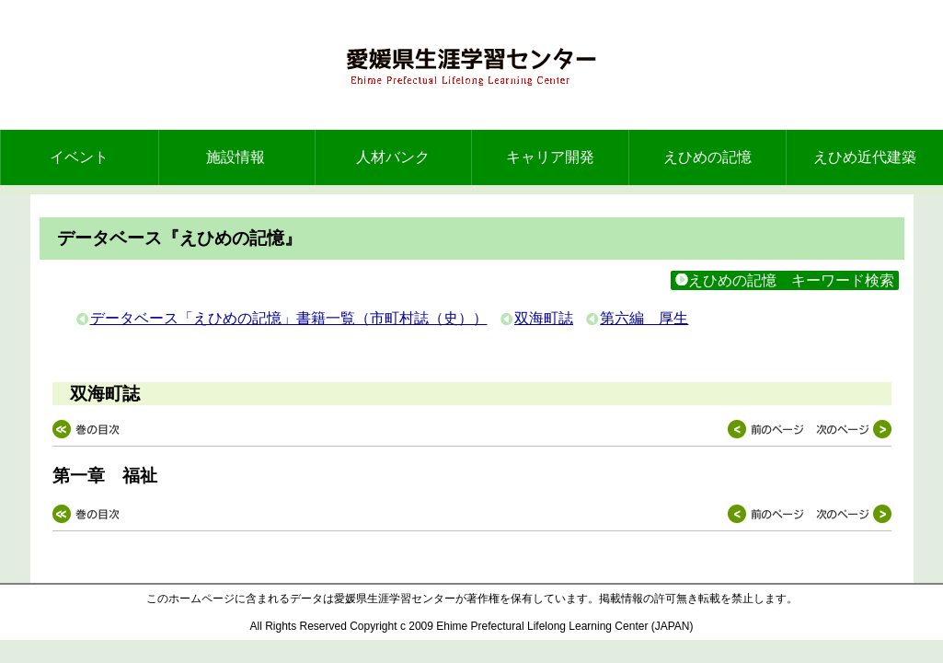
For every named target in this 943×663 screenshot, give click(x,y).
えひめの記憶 (707, 157)
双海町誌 (543, 318)
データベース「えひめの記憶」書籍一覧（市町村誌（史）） (289, 318)
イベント (79, 157)
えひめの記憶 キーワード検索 (784, 280)
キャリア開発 (550, 157)
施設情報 (235, 157)
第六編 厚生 (644, 318)
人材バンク (393, 157)
